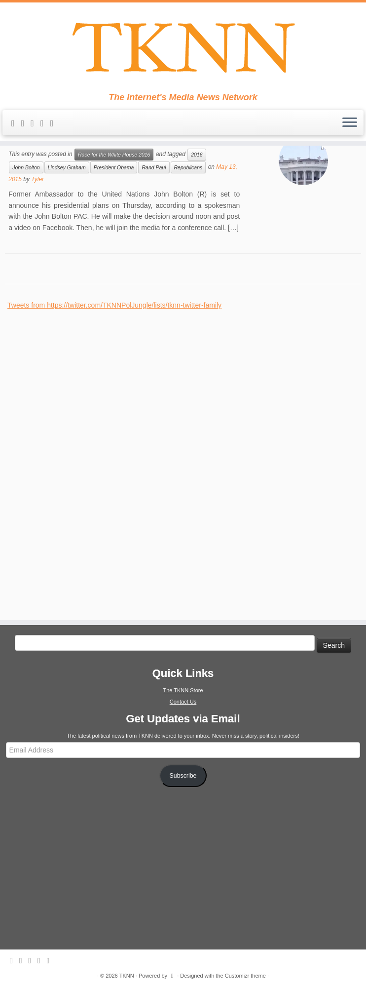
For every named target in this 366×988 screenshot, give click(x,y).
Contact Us (183, 702)
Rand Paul (154, 167)
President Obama (114, 167)
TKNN (126, 976)
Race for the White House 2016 (114, 155)
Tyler (37, 179)
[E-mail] (26, 123)
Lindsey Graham (67, 167)
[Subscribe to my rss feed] (16, 123)
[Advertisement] (81, 459)
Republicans (188, 167)
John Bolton (25, 167)
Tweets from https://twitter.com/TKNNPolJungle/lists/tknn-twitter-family (114, 305)
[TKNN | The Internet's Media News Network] (183, 47)
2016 (196, 155)
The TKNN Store (183, 690)
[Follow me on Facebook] (45, 123)
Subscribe (183, 775)
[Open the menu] (349, 123)
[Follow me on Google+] (55, 123)
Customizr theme (245, 976)
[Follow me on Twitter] (35, 123)
